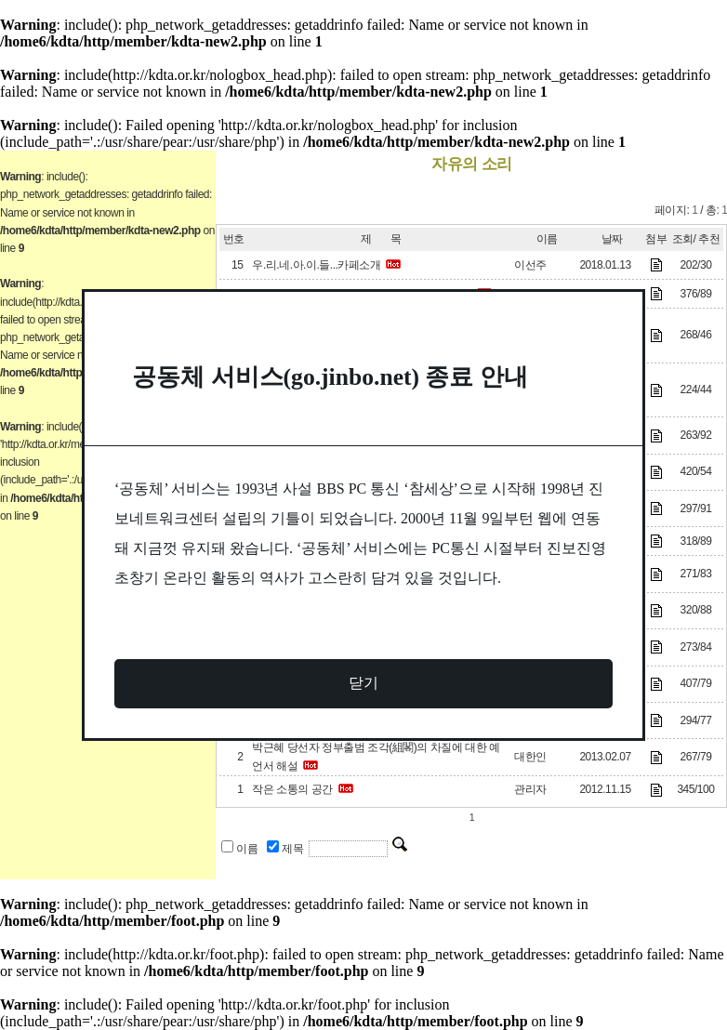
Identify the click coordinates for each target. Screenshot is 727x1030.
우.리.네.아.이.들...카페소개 (316, 264)
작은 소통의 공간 (292, 789)
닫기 (363, 683)
